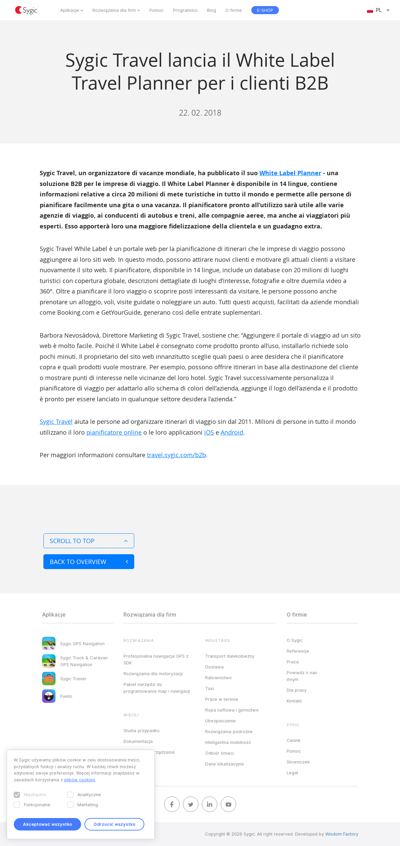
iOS (209, 432)
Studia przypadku (141, 730)
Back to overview (89, 562)
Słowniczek (298, 761)
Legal (292, 772)
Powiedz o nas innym (302, 676)
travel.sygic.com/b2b (176, 455)
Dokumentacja (138, 741)
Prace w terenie (221, 699)
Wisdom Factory (341, 834)
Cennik (294, 740)
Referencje (298, 651)
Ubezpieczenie (220, 720)
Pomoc (156, 10)
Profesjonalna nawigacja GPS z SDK (155, 659)
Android (232, 432)
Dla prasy (296, 690)
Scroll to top (89, 541)
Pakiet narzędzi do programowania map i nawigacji (156, 688)
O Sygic (294, 640)
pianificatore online (114, 432)
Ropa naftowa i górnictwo (232, 710)
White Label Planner (290, 173)
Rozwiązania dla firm (114, 10)
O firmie (233, 10)
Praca (293, 661)
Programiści (185, 10)
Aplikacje (69, 10)
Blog (211, 10)
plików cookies (79, 779)
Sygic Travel (56, 421)
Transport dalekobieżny (229, 656)
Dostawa (214, 666)
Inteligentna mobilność (228, 742)
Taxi (209, 688)
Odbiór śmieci (219, 753)
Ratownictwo (218, 677)
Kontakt (294, 700)
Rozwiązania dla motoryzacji (153, 673)
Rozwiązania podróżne (229, 731)
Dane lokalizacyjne (224, 763)
